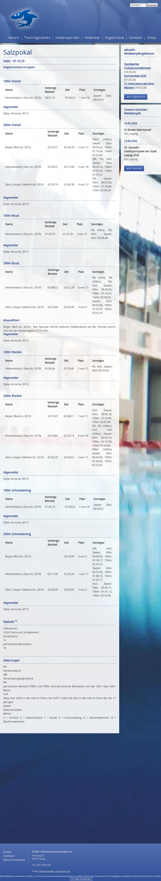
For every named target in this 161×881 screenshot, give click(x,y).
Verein (13, 38)
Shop (151, 38)
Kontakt (135, 38)
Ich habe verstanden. (81, 878)
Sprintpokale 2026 (135, 76)
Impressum (8, 855)
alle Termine (134, 168)
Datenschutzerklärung (14, 859)
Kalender (92, 38)
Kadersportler (68, 38)
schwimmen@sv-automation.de (54, 871)
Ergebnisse (114, 38)
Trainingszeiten (37, 38)
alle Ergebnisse (136, 96)
